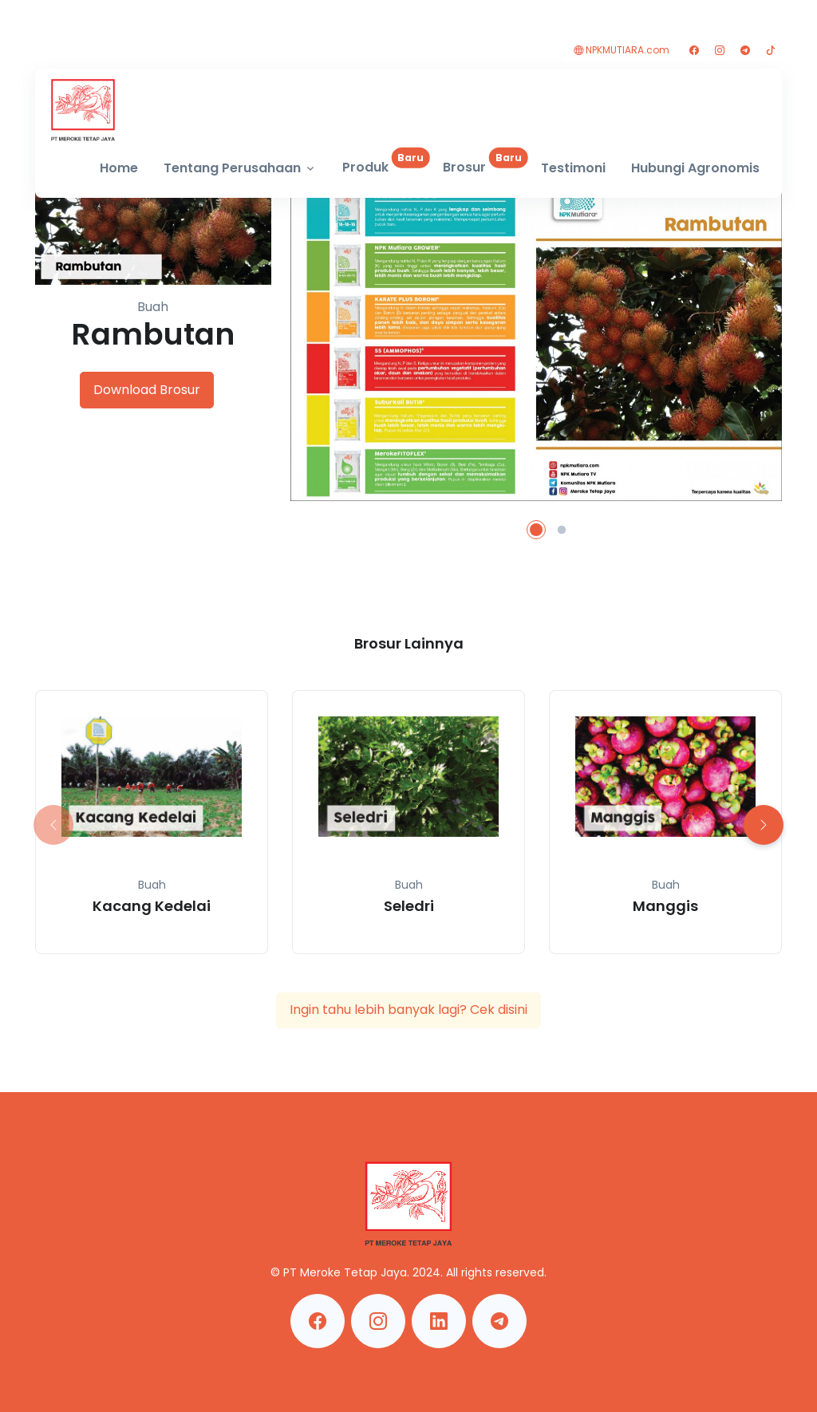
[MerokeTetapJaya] (83, 110)
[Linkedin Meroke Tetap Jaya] (439, 1321)
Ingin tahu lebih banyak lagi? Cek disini (408, 1009)
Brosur (485, 162)
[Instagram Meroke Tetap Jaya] (378, 1321)
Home (119, 168)
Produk (386, 162)
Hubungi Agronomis (695, 168)
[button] (536, 529)
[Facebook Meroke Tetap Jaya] (317, 1321)
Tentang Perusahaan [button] (232, 168)
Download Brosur (146, 390)
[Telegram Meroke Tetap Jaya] (499, 1321)
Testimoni (573, 168)
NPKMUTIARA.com (621, 50)
